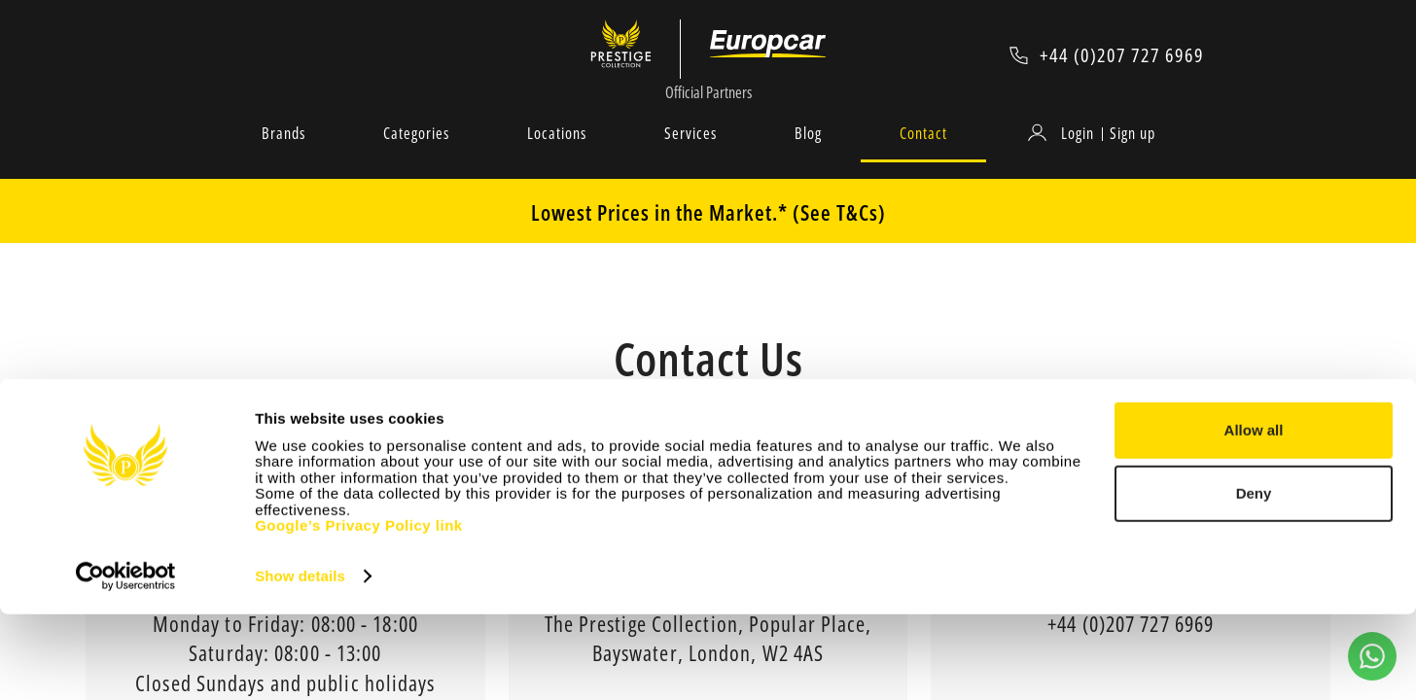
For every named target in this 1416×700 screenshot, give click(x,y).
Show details (300, 661)
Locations (556, 154)
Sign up (1132, 154)
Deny (1254, 579)
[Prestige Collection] (628, 54)
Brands (283, 154)
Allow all (1254, 516)
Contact (923, 154)
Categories (416, 154)
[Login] (1064, 154)
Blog (808, 154)
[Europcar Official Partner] (769, 55)
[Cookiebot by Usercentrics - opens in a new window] (126, 662)
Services (690, 154)
